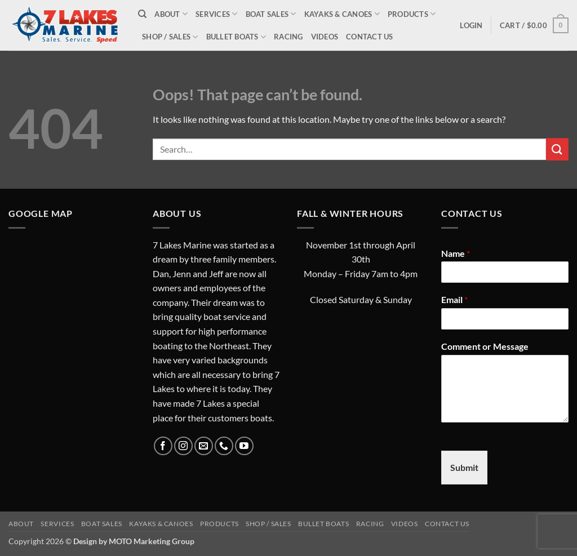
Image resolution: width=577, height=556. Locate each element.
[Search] (142, 14)
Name (455, 253)
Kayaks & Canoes (342, 13)
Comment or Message (485, 346)
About (171, 13)
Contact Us (369, 36)
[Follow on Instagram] (183, 446)
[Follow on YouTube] (244, 446)
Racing (288, 36)
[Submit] (557, 149)
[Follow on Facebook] (163, 446)
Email (454, 299)
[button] (471, 25)
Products (412, 13)
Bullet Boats (236, 37)
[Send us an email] (203, 446)
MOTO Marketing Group (151, 541)
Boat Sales (271, 13)
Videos (325, 36)
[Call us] (224, 446)
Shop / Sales (170, 37)
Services (217, 13)
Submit (464, 467)
